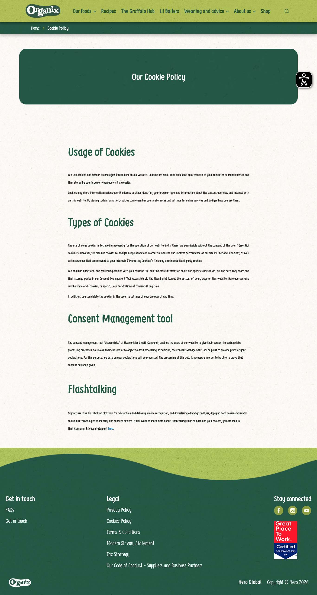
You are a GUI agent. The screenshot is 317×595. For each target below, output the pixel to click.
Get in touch (16, 520)
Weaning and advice (204, 11)
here (110, 428)
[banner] (158, 11)
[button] (288, 11)
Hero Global (250, 581)
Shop (265, 11)
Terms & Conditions (123, 531)
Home (35, 28)
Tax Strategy (118, 554)
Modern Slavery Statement (130, 543)
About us (242, 11)
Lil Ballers (169, 11)
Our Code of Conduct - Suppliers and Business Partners (155, 565)
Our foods (82, 11)
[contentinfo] (158, 522)
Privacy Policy (119, 509)
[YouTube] (306, 510)
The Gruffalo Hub (138, 11)
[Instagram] (292, 510)
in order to (154, 253)
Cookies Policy (119, 520)
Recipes (108, 11)
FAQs (10, 509)
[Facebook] (278, 510)
